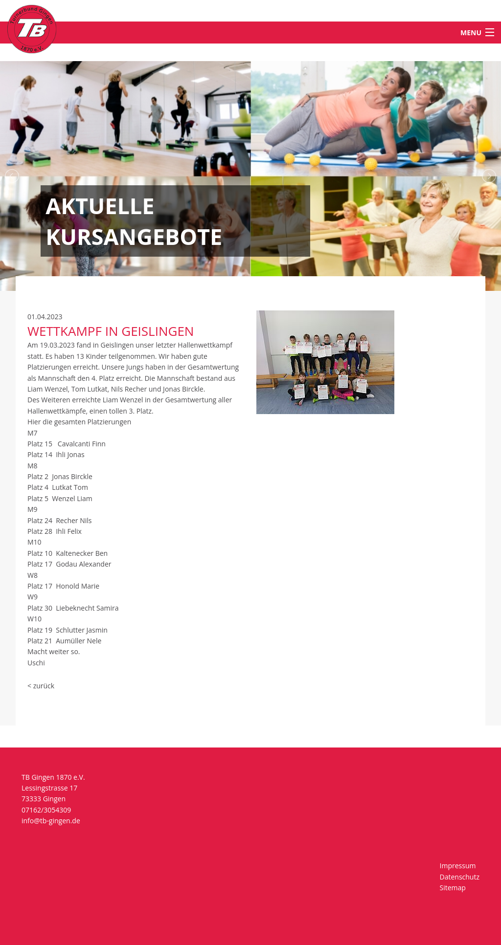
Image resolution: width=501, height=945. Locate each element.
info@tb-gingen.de (51, 820)
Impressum (458, 865)
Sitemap (453, 887)
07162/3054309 (46, 809)
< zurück (40, 685)
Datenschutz (459, 876)
